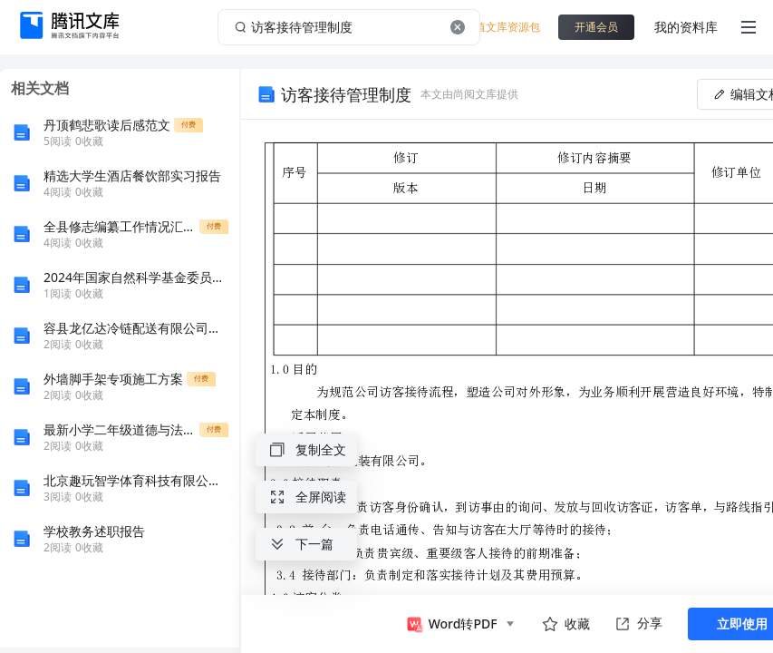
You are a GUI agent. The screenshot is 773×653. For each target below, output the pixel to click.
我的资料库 (686, 26)
